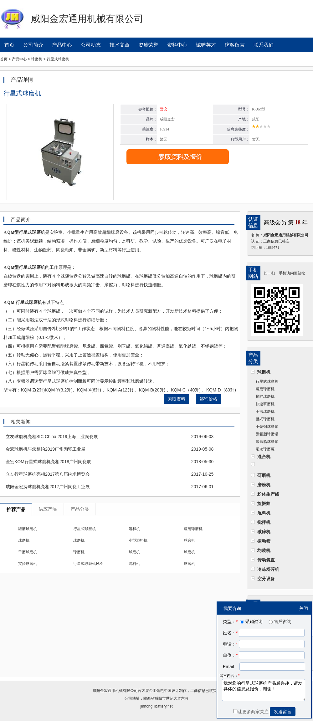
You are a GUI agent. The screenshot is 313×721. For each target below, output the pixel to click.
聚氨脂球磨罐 (267, 434)
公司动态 (91, 45)
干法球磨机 (265, 411)
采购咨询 (251, 621)
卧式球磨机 (265, 419)
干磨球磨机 (27, 552)
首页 (9, 45)
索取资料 (176, 398)
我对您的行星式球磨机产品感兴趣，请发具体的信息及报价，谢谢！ (263, 690)
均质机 (263, 550)
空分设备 (266, 578)
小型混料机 (138, 540)
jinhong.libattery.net (156, 706)
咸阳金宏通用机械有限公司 (115, 690)
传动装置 (266, 559)
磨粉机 (263, 484)
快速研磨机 (265, 404)
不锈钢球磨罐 (267, 426)
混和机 (134, 529)
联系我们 (264, 45)
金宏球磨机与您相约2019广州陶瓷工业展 (45, 449)
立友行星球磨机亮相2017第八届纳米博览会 (48, 474)
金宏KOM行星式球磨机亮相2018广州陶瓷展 (48, 461)
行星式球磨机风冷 (88, 563)
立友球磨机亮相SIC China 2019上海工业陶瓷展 (52, 436)
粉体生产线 (268, 494)
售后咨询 (279, 621)
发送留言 (282, 711)
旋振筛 (263, 503)
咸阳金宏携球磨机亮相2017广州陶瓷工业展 (48, 486)
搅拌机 (263, 522)
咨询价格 (208, 398)
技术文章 (120, 45)
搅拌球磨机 (265, 396)
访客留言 (235, 45)
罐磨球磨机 (265, 389)
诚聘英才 (206, 45)
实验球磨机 (27, 563)
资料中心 (177, 45)
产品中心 (62, 45)
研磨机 (263, 475)
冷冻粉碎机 (268, 569)
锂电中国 (164, 690)
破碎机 (263, 531)
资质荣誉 (148, 45)
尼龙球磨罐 (265, 449)
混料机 (263, 512)
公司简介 (33, 45)
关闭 (303, 608)
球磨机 (263, 372)
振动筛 (263, 541)
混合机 (263, 456)
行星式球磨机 (267, 381)
